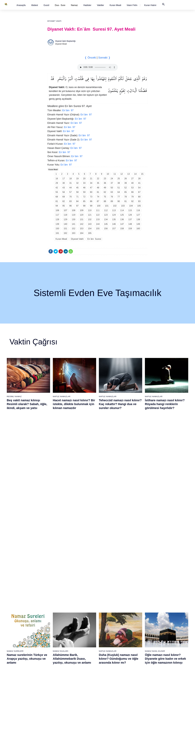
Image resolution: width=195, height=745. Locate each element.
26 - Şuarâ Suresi (51, 662)
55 (57, 192)
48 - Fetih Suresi (79, 676)
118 (65, 215)
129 (65, 219)
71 (77, 197)
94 (57, 206)
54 (139, 187)
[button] (21, 5)
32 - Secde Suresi (51, 690)
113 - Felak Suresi (164, 714)
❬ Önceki (90, 57)
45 (77, 187)
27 (132, 178)
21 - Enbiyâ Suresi (51, 638)
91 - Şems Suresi (135, 700)
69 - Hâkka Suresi (107, 686)
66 (132, 192)
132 (90, 219)
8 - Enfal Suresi (21, 667)
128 (57, 219)
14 (135, 174)
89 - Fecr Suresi (135, 690)
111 (98, 210)
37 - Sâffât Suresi (50, 714)
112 (106, 210)
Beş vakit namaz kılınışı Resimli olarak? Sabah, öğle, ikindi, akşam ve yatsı (27, 404)
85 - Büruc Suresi (135, 671)
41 (139, 183)
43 (63, 187)
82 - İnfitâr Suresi (135, 657)
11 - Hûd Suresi (22, 681)
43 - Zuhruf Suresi (79, 652)
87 (98, 201)
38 (118, 183)
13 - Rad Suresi (22, 690)
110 (90, 210)
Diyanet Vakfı (54, 21)
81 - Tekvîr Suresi (135, 652)
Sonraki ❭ (104, 57)
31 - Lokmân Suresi (51, 686)
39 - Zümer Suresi (79, 633)
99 (91, 206)
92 (132, 201)
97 (77, 206)
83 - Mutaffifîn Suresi (137, 662)
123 (106, 215)
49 (105, 187)
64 (118, 192)
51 (118, 187)
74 (98, 197)
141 (73, 224)
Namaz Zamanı (171, 740)
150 (57, 228)
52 (125, 187)
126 (130, 215)
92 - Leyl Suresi (134, 705)
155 (98, 228)
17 (63, 178)
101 (107, 206)
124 (114, 215)
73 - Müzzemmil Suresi (109, 705)
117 (57, 215)
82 (63, 201)
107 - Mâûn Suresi (164, 686)
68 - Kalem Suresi (107, 681)
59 (84, 192)
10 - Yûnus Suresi (23, 676)
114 (122, 210)
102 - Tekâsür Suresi (165, 662)
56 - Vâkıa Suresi (79, 714)
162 (65, 233)
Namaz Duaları (60, 461)
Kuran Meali (115, 5)
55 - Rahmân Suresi (80, 709)
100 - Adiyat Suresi (164, 652)
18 (70, 178)
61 (98, 192)
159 (130, 228)
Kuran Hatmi (150, 5)
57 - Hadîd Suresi (79, 719)
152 (73, 228)
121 (90, 215)
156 (106, 228)
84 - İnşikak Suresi (136, 667)
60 (91, 192)
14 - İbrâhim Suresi (23, 695)
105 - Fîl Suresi (162, 676)
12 (121, 174)
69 (63, 197)
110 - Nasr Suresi (163, 700)
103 (123, 206)
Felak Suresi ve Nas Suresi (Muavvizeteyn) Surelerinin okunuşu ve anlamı (118, 534)
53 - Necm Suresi (79, 700)
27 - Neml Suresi (50, 667)
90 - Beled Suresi (135, 695)
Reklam (138, 740)
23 (105, 178)
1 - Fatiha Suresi (22, 633)
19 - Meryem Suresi (23, 719)
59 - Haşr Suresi (107, 638)
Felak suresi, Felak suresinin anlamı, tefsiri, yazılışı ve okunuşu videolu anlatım (165, 534)
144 (98, 224)
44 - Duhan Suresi (79, 657)
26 (125, 178)
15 (142, 174)
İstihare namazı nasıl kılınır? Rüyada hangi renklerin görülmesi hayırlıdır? (165, 404)
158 (122, 228)
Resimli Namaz (14, 396)
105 (139, 206)
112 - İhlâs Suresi (163, 709)
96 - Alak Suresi (163, 633)
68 (57, 197)
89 (112, 201)
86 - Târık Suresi (135, 676)
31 (70, 183)
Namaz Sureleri (15, 461)
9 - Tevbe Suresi (22, 671)
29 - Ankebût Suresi (51, 676)
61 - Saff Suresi (106, 648)
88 (105, 201)
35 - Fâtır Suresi (50, 705)
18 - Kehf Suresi (22, 714)
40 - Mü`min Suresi (80, 638)
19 (77, 178)
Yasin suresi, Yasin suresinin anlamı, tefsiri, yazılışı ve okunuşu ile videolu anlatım (73, 534)
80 (139, 197)
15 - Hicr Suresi (22, 700)
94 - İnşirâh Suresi (135, 714)
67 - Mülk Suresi (107, 676)
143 (90, 224)
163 (73, 233)
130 (73, 219)
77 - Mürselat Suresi (136, 633)
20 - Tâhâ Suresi (50, 633)
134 (106, 219)
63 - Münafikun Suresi (109, 657)
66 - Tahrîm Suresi (108, 671)
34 (91, 183)
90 (118, 201)
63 (112, 192)
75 (105, 197)
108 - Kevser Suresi (164, 690)
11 (114, 174)
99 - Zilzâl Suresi (163, 648)
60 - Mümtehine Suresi (109, 643)
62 (105, 192)
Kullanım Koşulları (124, 740)
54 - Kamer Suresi (79, 705)
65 (125, 192)
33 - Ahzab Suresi (50, 695)
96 (70, 206)
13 (128, 174)
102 (115, 206)
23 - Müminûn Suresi (52, 648)
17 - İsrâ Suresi (22, 709)
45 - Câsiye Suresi (79, 662)
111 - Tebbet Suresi (164, 705)
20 (84, 178)
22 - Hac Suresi (49, 643)
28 (139, 178)
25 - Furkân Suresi (51, 657)
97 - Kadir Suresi (163, 638)
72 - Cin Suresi (106, 700)
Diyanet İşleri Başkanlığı (65, 41)
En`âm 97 (68, 110)
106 (57, 210)
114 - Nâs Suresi (163, 719)
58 (77, 192)
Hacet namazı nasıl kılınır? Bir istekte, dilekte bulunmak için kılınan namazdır (74, 404)
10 (108, 174)
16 (57, 178)
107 (65, 210)
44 (70, 187)
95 (63, 206)
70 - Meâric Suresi (107, 690)
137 (130, 219)
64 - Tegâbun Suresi (108, 662)
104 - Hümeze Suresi (165, 671)
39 (125, 183)
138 (138, 219)
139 (57, 224)
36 (105, 183)
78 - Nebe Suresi (135, 638)
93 (139, 201)
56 (63, 192)
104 (131, 206)
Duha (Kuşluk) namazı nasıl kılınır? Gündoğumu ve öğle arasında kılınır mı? (118, 469)
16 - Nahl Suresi (22, 705)
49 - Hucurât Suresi (80, 681)
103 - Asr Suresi (163, 667)
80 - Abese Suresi (135, 648)
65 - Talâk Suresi (107, 667)
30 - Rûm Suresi (50, 681)
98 (84, 206)
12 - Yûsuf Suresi (22, 686)
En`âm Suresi (94, 239)
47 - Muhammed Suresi (82, 671)
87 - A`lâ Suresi (134, 681)
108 (73, 210)
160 (138, 228)
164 (81, 233)
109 (81, 210)
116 (138, 210)
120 (81, 215)
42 (57, 187)
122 (98, 215)
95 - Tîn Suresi (134, 719)
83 (70, 201)
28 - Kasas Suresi (50, 671)
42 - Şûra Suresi (79, 648)
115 (130, 210)
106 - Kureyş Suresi (164, 681)
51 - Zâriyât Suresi (79, 690)
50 (112, 187)
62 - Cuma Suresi (107, 652)
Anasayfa (21, 5)
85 (84, 201)
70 (70, 197)
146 (114, 224)
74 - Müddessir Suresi (109, 709)
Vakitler (100, 5)
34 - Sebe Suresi (50, 700)
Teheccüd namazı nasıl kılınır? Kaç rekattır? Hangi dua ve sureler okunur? (120, 404)
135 (114, 219)
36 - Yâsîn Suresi (50, 709)
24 (112, 178)
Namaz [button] (74, 5)
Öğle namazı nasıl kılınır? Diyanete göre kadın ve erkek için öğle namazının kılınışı (165, 469)
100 (98, 206)
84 (77, 201)
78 (125, 197)
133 (98, 219)
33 (84, 183)
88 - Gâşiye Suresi (136, 686)
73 (91, 197)
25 (118, 178)
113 (114, 210)
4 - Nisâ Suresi (21, 648)
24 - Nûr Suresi (50, 652)
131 (81, 219)
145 (106, 224)
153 (81, 228)
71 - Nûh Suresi (106, 695)
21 (91, 178)
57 (70, 192)
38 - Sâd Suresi (50, 719)
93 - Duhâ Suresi (135, 709)
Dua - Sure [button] (60, 5)
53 (132, 187)
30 (63, 183)
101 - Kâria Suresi (163, 657)
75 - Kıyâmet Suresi (108, 714)
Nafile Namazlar (61, 396)
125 (122, 215)
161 (57, 233)
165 (90, 233)
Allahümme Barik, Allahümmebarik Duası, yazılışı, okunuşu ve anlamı (72, 469)
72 (84, 197)
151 (65, 228)
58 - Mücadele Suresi (109, 633)
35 (98, 183)
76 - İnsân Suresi (107, 719)
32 (77, 183)
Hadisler (87, 5)
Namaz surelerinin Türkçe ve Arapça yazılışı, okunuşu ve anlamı (27, 469)
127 (138, 215)
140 (65, 224)
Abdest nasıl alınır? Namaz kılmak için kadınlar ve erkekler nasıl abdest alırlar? (27, 534)
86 (91, 201)
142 (81, 224)
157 (114, 228)
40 (132, 183)
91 (125, 201)
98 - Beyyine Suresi (164, 643)
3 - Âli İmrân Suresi (23, 643)
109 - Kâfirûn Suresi (164, 695)
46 (84, 187)
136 (122, 219)
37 (112, 183)
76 (112, 197)
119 (73, 215)
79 (132, 197)
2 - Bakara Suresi (22, 638)
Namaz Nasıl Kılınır (155, 461)
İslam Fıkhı (132, 5)
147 (122, 224)
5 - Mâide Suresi (22, 652)
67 (139, 192)
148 (130, 224)
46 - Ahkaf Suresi (79, 667)
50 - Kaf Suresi (78, 686)
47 (91, 187)
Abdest (34, 5)
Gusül (46, 5)
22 (98, 178)
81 (57, 201)
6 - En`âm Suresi (22, 657)
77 (118, 197)
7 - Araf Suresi (21, 662)
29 (57, 183)
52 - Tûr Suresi (78, 695)
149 (138, 224)
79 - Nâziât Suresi (135, 643)
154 (90, 228)
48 (98, 187)
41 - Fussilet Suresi (80, 643)
